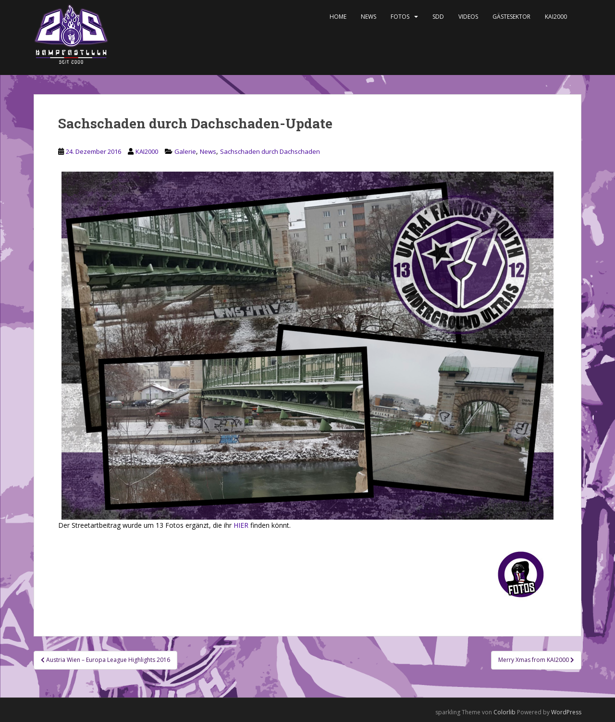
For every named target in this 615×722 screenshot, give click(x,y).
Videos (468, 16)
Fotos (400, 16)
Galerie (185, 151)
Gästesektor (511, 16)
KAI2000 (556, 16)
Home (338, 16)
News (368, 16)
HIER (241, 525)
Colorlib (504, 712)
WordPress (566, 712)
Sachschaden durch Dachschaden (270, 151)
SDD (438, 16)
